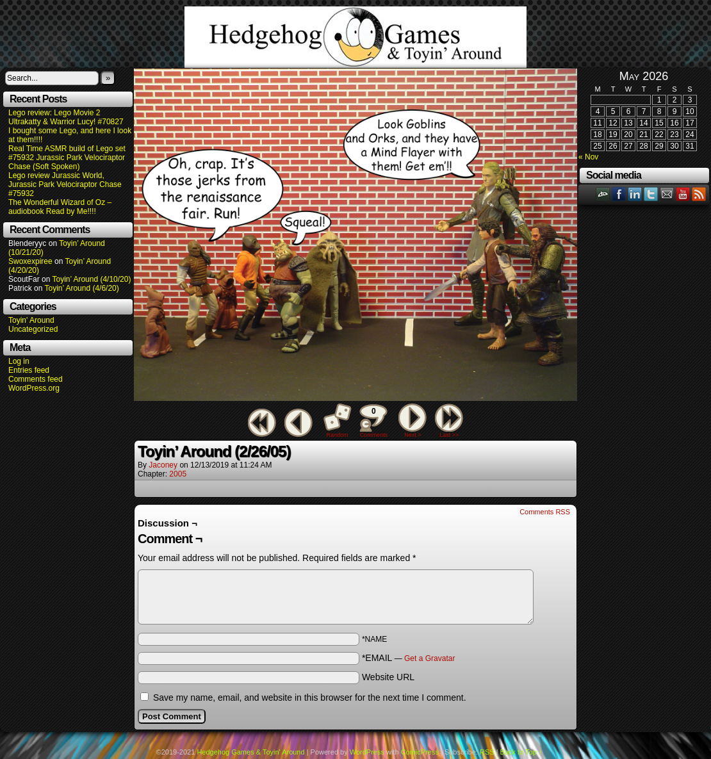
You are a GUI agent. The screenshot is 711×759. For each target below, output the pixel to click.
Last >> (449, 435)
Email (667, 194)
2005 (177, 473)
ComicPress (420, 752)
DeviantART (603, 194)
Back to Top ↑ (521, 752)
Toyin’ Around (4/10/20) (92, 279)
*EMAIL (408, 658)
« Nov (588, 156)
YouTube (683, 194)
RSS (699, 194)
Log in (18, 361)
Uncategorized (33, 329)
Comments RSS (544, 512)
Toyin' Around (31, 320)
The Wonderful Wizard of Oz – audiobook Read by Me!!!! (59, 207)
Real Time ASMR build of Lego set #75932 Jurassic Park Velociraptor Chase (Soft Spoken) (67, 157)
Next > (412, 435)
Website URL (388, 677)
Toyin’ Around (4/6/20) (82, 288)
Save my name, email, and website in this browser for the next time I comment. (309, 697)
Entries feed (28, 370)
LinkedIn (635, 194)
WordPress (367, 752)
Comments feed (35, 379)
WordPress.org (34, 388)
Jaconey (163, 465)
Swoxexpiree (30, 261)
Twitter (651, 194)
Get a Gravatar (429, 658)
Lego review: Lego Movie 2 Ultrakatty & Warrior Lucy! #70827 (66, 117)
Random (337, 435)
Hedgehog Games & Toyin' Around (355, 37)
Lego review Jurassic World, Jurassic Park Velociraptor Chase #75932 (65, 184)
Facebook (619, 194)
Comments (373, 421)
